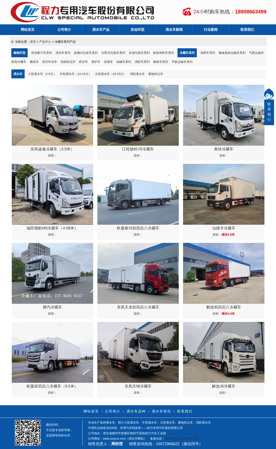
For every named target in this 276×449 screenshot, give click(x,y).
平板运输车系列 (182, 61)
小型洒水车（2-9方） (42, 74)
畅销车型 (19, 52)
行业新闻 (211, 29)
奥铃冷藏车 (223, 149)
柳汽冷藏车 (52, 307)
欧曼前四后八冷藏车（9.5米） (52, 386)
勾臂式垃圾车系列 (113, 52)
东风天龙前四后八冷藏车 (138, 307)
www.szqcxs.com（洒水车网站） (125, 438)
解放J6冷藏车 (223, 386)
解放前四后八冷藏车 (223, 307)
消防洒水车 (137, 74)
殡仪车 (83, 61)
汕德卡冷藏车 (223, 228)
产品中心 (45, 41)
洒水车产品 (100, 29)
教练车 (34, 61)
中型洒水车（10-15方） (75, 74)
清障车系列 (207, 52)
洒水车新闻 (174, 29)
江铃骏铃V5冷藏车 (138, 149)
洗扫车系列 (62, 52)
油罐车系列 (123, 61)
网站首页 (27, 29)
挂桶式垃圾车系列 (86, 52)
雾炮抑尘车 (155, 74)
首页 (33, 41)
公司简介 (64, 29)
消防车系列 (142, 61)
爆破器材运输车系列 (232, 52)
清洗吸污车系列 (41, 52)
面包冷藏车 (18, 61)
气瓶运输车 (256, 52)
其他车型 (137, 29)
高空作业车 (49, 61)
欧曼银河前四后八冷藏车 (138, 228)
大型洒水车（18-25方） (111, 74)
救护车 (95, 61)
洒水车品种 (136, 411)
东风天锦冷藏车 (138, 386)
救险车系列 (160, 61)
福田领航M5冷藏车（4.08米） (52, 228)
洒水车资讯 (161, 411)
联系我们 (247, 29)
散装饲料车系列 (163, 52)
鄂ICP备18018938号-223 (181, 438)
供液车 (108, 61)
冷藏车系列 (187, 52)
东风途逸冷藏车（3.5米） (52, 149)
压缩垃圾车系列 (139, 52)
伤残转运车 (68, 61)
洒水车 (17, 74)
